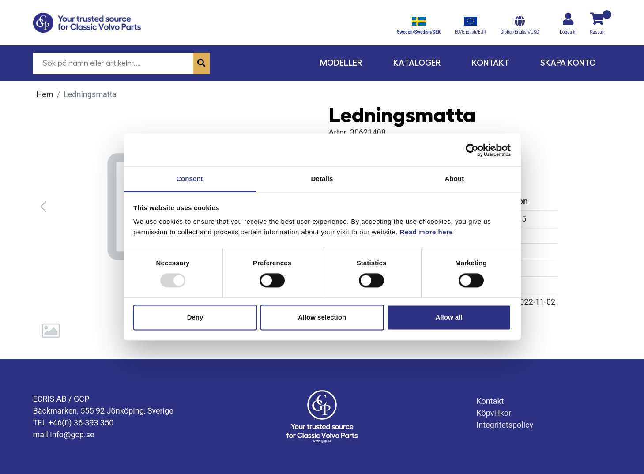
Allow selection (322, 317)
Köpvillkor (493, 413)
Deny (195, 317)
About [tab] (454, 178)
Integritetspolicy (504, 424)
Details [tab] (322, 178)
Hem (45, 94)
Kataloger (417, 63)
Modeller (341, 63)
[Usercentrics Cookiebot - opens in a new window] (472, 150)
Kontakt (490, 63)
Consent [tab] (189, 178)
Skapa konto (568, 63)
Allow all (449, 317)
